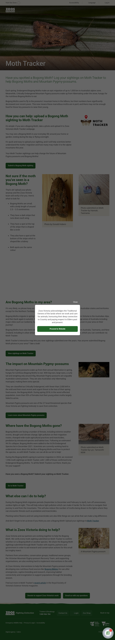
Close (76, 302)
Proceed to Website (57, 329)
